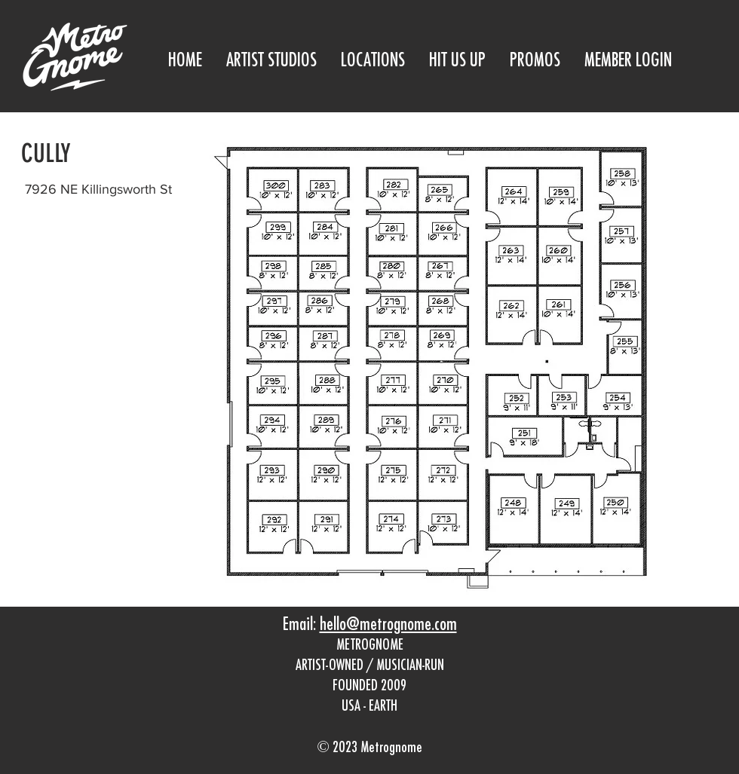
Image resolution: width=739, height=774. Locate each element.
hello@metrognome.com (388, 625)
